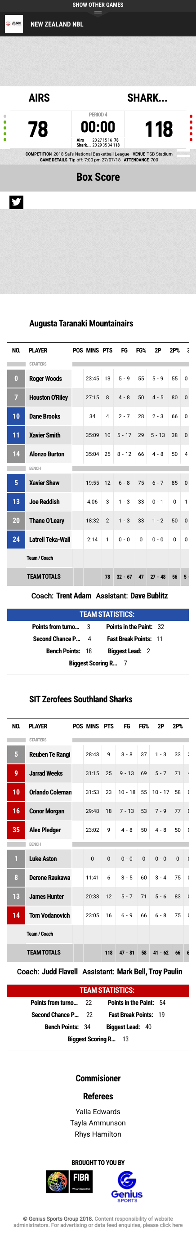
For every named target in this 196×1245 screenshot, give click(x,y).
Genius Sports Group (126, 1186)
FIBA (69, 1186)
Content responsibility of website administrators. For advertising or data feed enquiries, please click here (98, 1222)
